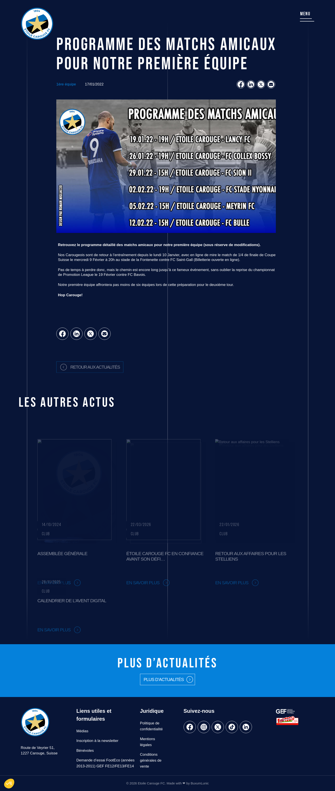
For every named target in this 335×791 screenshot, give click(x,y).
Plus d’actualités (164, 679)
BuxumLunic (200, 783)
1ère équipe (66, 84)
